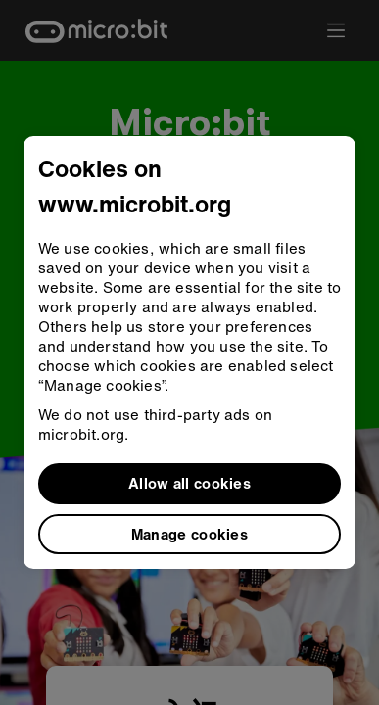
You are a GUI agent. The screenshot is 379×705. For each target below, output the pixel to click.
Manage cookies (189, 533)
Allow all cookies (189, 483)
